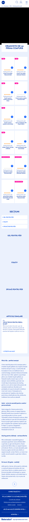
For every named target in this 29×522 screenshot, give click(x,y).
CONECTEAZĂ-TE (14, 492)
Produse (6, 6)
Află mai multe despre (14, 509)
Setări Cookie (12, 505)
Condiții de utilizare (14, 499)
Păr (11, 6)
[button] (12, 67)
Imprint (19, 505)
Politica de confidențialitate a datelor (15, 502)
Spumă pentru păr (9, 226)
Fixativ (5, 222)
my (14, 514)
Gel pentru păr (8, 217)
